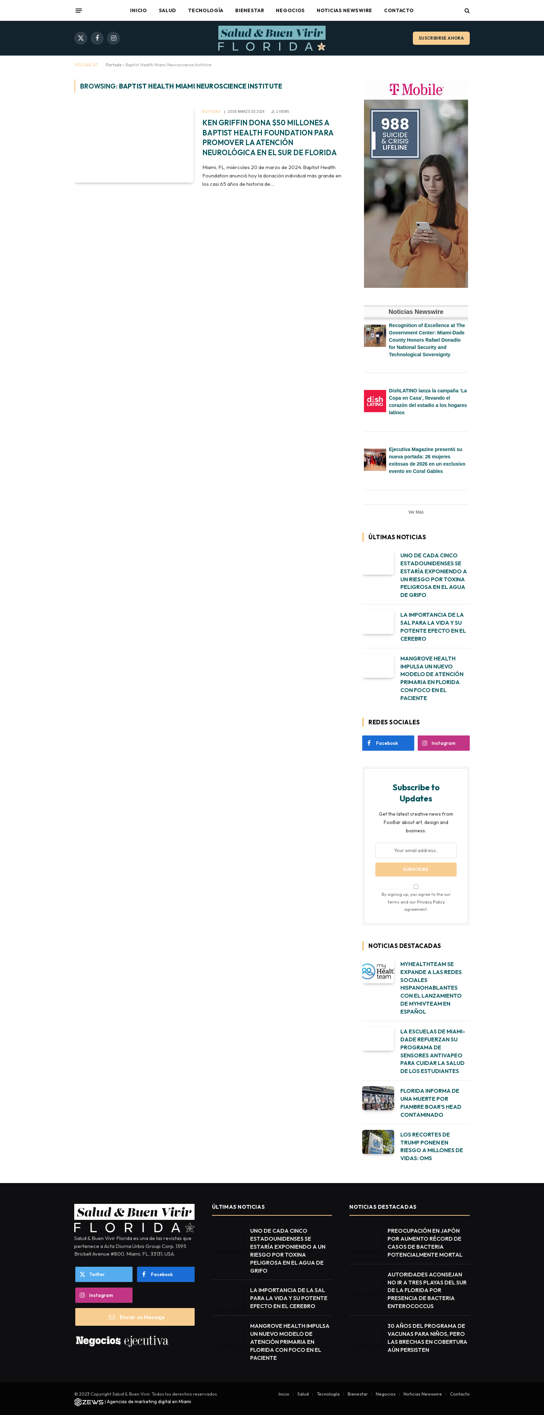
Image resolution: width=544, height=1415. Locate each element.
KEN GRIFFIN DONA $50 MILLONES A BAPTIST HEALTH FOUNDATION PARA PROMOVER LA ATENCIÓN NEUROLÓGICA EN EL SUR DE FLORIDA (269, 137)
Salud (168, 10)
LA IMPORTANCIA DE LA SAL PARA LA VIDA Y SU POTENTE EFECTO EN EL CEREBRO (433, 626)
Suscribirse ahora (441, 38)
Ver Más (416, 512)
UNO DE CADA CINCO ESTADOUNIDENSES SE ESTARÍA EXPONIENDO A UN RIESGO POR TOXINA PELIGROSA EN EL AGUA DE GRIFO (433, 575)
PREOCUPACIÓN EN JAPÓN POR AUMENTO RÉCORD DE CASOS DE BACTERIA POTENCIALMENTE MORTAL (425, 1242)
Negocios (290, 10)
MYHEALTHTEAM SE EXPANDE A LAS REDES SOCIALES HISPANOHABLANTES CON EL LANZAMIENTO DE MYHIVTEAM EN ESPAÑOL (431, 987)
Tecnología (205, 10)
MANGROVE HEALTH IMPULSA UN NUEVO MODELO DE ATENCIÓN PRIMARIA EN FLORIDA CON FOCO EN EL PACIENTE (432, 678)
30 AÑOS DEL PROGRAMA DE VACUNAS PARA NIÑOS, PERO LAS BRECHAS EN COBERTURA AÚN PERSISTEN (427, 1337)
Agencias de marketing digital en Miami (149, 1401)
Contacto (399, 10)
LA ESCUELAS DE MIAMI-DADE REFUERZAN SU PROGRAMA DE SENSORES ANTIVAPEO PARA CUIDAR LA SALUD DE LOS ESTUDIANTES (432, 1051)
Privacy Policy (431, 902)
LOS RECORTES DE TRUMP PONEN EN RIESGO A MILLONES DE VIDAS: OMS (431, 1146)
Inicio (138, 10)
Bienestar (249, 10)
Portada (113, 64)
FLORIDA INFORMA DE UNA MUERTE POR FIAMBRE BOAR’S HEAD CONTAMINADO (430, 1102)
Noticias (211, 112)
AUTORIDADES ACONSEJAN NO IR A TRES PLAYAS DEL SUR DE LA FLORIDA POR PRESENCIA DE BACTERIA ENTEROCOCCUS (427, 1290)
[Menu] (79, 10)
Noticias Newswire (344, 10)
